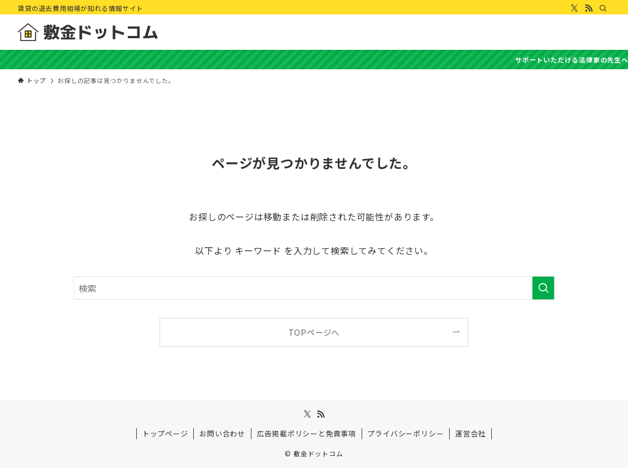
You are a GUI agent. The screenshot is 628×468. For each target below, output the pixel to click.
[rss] (588, 8)
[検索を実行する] (543, 288)
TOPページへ (314, 332)
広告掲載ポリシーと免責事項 (306, 433)
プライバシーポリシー (405, 433)
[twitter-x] (574, 8)
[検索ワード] (314, 288)
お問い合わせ (222, 433)
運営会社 (470, 433)
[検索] (603, 8)
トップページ (165, 433)
